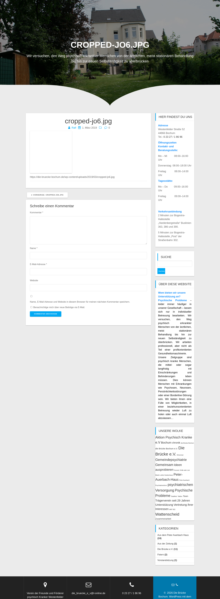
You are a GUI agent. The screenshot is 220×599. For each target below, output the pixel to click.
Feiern (160, 548)
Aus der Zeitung (165, 537)
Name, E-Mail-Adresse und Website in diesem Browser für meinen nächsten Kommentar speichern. (80, 301)
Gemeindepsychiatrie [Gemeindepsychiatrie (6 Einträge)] (171, 454)
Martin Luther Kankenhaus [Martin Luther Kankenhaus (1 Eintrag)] (164, 469)
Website (34, 280)
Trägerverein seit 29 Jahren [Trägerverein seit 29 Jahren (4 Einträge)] (172, 494)
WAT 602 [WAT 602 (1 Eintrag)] (172, 503)
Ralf (74, 127)
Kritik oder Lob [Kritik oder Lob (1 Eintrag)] (185, 464)
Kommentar (36, 212)
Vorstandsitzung (165, 554)
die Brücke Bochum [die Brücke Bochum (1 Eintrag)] (187, 437)
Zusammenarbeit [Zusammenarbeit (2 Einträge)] (163, 513)
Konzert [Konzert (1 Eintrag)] (176, 464)
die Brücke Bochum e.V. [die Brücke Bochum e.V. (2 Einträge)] (166, 442)
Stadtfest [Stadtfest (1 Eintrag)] (174, 490)
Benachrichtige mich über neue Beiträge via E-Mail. (59, 307)
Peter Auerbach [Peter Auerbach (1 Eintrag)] (184, 474)
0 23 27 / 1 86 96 (172, 136)
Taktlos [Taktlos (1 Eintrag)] (180, 490)
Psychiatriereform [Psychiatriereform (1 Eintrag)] (161, 479)
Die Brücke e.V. (165, 543)
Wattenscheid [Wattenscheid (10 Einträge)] (167, 508)
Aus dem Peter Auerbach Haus (173, 529)
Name (33, 248)
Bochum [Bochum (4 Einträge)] (166, 436)
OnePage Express (179, 594)
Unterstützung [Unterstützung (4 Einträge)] (164, 498)
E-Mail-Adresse (38, 264)
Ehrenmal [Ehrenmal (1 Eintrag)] (180, 449)
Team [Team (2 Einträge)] (185, 490)
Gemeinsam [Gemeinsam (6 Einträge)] (164, 459)
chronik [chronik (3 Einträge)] (176, 436)
